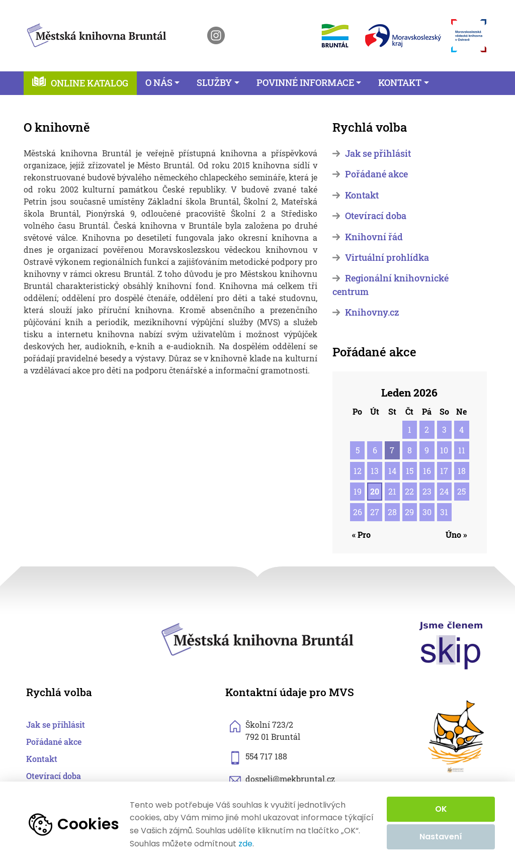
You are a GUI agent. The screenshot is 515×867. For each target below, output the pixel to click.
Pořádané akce (376, 174)
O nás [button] (159, 82)
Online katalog (89, 83)
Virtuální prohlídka (387, 257)
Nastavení (440, 836)
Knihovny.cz (372, 312)
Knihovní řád (374, 237)
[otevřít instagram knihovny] (216, 35)
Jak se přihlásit (378, 153)
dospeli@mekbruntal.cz (290, 779)
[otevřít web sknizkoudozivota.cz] (456, 736)
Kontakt (362, 195)
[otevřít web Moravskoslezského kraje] (403, 35)
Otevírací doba (375, 216)
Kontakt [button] (399, 82)
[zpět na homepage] (96, 33)
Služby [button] (214, 82)
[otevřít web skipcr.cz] (451, 644)
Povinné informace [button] (305, 82)
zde (245, 844)
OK (441, 809)
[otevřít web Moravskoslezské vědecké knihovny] (468, 35)
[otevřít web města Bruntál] (334, 35)
